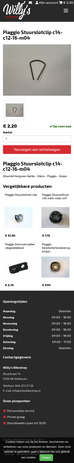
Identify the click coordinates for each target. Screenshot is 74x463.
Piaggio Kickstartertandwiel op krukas (56, 248)
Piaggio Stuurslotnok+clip (21, 195)
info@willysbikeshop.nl (26, 390)
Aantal (7, 132)
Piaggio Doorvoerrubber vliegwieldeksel (20, 246)
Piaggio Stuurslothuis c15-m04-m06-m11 (55, 196)
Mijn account (47, 3)
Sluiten (46, 457)
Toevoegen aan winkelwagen (37, 149)
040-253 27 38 (24, 385)
